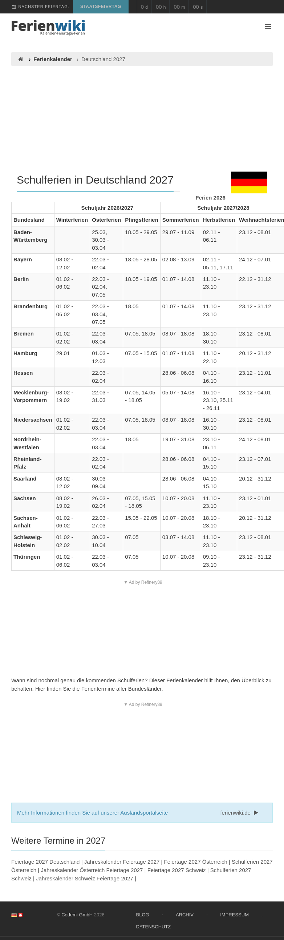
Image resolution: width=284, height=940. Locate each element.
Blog (142, 914)
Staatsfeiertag (100, 6)
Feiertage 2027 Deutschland (45, 862)
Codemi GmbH (77, 914)
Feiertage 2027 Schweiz (176, 870)
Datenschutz (153, 926)
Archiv (185, 914)
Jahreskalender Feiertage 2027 (122, 862)
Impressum (234, 914)
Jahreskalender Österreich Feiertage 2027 (92, 870)
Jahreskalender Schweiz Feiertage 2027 (84, 878)
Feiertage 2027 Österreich (195, 862)
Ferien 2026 (210, 197)
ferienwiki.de (240, 813)
